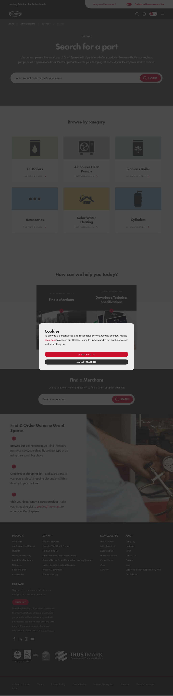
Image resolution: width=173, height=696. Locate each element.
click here (50, 340)
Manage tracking (86, 362)
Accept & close (86, 354)
